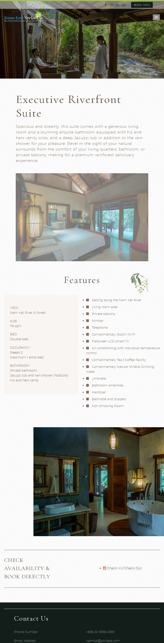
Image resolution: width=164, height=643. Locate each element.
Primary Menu (156, 17)
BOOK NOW (142, 4)
